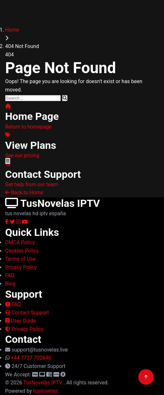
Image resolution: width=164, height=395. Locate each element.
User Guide (20, 321)
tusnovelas (45, 391)
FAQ (13, 304)
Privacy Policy (24, 329)
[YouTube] (25, 222)
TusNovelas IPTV (43, 383)
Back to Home (24, 192)
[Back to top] (146, 377)
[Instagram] (19, 222)
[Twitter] (13, 222)
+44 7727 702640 (31, 358)
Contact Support (27, 313)
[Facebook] (7, 222)
